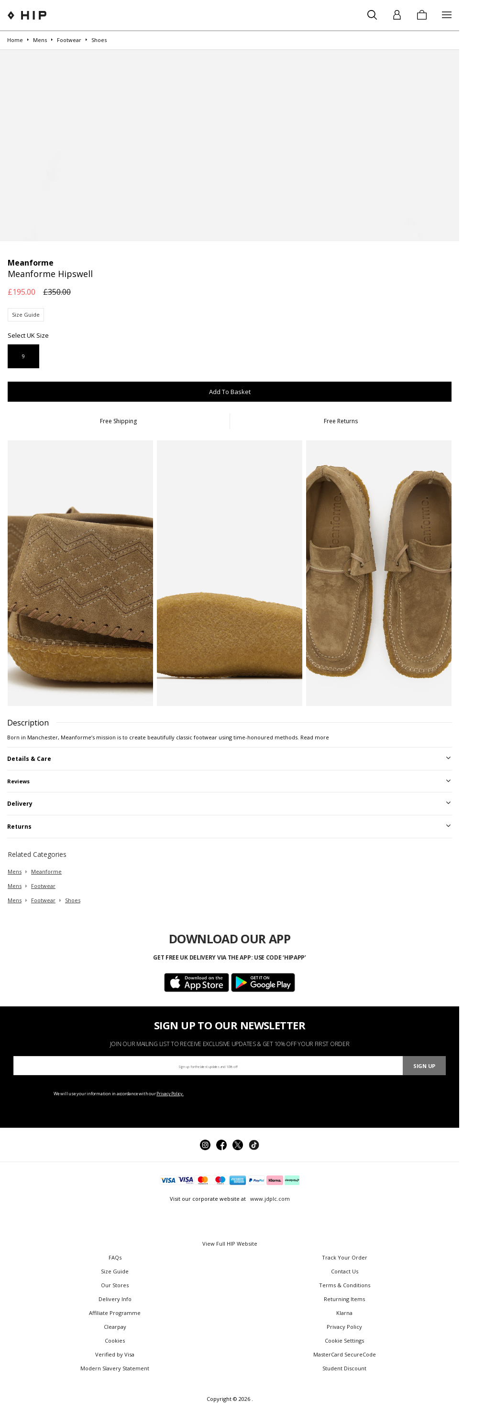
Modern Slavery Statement (114, 1368)
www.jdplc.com (269, 1198)
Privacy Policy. (170, 1093)
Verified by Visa (114, 1354)
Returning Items (344, 1299)
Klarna (344, 1312)
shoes (72, 900)
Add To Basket (230, 391)
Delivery (20, 804)
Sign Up (424, 1065)
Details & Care (29, 759)
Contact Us (344, 1271)
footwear (43, 885)
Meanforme (46, 871)
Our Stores (115, 1285)
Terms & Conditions (344, 1285)
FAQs (115, 1257)
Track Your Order (344, 1257)
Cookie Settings (344, 1340)
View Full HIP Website (229, 1243)
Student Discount (344, 1368)
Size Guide (26, 314)
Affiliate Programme (115, 1312)
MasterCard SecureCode (344, 1354)
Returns (19, 826)
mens (15, 871)
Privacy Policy (344, 1326)
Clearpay (115, 1326)
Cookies (115, 1340)
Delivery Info (115, 1299)
